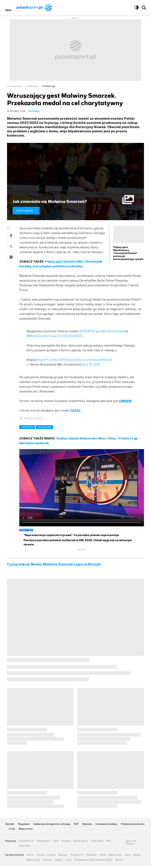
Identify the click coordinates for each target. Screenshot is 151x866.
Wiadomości (43, 841)
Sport (56, 841)
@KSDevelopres (112, 331)
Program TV (76, 855)
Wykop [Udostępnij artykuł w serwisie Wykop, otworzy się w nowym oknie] (11, 257)
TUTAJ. (75, 410)
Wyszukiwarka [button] (144, 8)
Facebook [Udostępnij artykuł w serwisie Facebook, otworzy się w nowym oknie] (11, 236)
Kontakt (9, 824)
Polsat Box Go (26, 841)
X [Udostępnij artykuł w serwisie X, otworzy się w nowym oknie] (11, 246)
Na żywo (63, 855)
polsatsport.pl (14, 86)
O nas (12, 828)
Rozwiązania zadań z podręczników (93, 859)
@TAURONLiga (89, 331)
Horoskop (91, 855)
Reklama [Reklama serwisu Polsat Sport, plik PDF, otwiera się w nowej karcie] (87, 824)
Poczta (40, 855)
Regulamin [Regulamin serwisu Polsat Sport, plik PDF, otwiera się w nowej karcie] (24, 824)
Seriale (58, 859)
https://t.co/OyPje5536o (66, 336)
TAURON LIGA (44, 427)
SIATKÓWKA (27, 427)
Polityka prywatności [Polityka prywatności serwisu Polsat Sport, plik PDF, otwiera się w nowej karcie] (133, 824)
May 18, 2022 (91, 364)
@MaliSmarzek (37, 336)
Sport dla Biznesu (131, 842)
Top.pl (68, 859)
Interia (30, 855)
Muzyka (119, 859)
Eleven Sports (80, 841)
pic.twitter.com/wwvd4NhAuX (91, 360)
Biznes (136, 855)
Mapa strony (26, 828)
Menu (8, 10)
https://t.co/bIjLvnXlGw (53, 360)
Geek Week (97, 841)
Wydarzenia (115, 855)
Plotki (103, 855)
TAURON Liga (48, 86)
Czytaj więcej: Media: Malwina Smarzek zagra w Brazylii (54, 564)
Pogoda (66, 841)
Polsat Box (25, 845)
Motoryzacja (33, 859)
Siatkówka (32, 86)
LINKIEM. (125, 401)
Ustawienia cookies (106, 824)
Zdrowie (47, 859)
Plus (108, 841)
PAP (76, 824)
